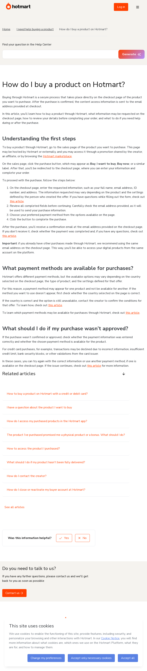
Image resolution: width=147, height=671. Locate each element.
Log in (121, 7)
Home (6, 29)
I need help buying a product (35, 29)
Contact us (14, 593)
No (82, 538)
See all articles (14, 507)
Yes (64, 538)
